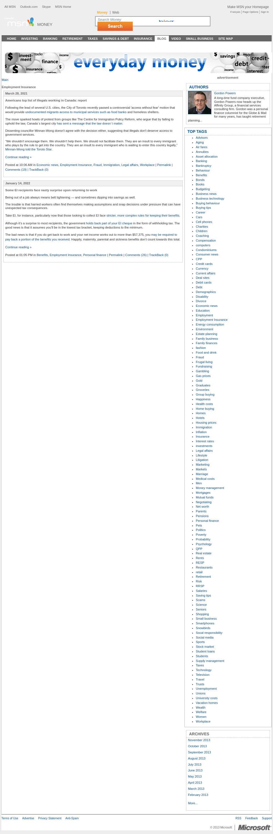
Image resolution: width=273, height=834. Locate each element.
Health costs (204, 404)
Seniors (201, 609)
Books (200, 184)
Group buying (205, 394)
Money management (210, 488)
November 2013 (199, 740)
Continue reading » (18, 157)
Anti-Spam (72, 818)
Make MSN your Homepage (248, 7)
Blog (161, 38)
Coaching (202, 235)
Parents (201, 511)
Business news (206, 193)
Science (201, 604)
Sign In (265, 12)
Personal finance (94, 255)
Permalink (164, 165)
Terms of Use (9, 818)
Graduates (203, 385)
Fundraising (204, 366)
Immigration (111, 165)
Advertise (28, 818)
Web (115, 12)
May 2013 (195, 776)
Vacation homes (207, 702)
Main (5, 79)
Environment (204, 329)
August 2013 (197, 758)
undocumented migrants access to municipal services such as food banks (75, 112)
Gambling (202, 371)
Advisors (202, 137)
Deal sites (202, 277)
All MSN (10, 6)
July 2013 (194, 764)
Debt (199, 287)
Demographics (206, 292)
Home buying (205, 408)
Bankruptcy (203, 165)
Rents (200, 558)
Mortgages (203, 492)
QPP (199, 548)
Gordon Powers (225, 93)
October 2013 (197, 746)
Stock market (205, 646)
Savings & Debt (116, 38)
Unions (201, 693)
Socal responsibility (209, 632)
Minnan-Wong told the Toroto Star (28, 149)
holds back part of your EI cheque (109, 223)
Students (202, 656)
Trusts (200, 684)
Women (201, 716)
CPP (199, 259)
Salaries (201, 590)
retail (199, 572)
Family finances (206, 343)
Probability (203, 539)
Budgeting (203, 189)
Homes (201, 413)
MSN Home (63, 6)
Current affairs (206, 273)
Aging (200, 142)
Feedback (251, 818)
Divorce (201, 301)
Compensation (206, 240)
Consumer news (207, 254)
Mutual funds (205, 497)
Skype (46, 6)
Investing (29, 38)
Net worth (202, 506)
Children (201, 231)
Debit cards (204, 282)
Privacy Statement (49, 818)
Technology (204, 670)
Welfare (201, 712)
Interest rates (205, 441)
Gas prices (203, 376)
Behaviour (203, 170)
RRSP (200, 586)
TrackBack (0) (38, 169)
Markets (201, 469)
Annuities (202, 151)
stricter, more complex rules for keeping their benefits (142, 215)
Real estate (204, 553)
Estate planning (206, 334)
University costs (206, 698)
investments (204, 446)
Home (11, 38)
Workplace (147, 165)
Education (203, 310)
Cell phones (204, 222)
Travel (200, 679)
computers (203, 245)
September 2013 (199, 752)
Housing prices (206, 422)
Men (199, 483)
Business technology (210, 198)
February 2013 (198, 794)
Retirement (72, 38)
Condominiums (206, 250)
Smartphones (205, 623)
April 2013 (195, 782)
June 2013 (195, 770)
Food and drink (206, 352)
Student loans (205, 651)
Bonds (200, 180)
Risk (199, 581)
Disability (202, 296)
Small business (206, 618)
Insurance (143, 38)
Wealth (201, 707)
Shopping (202, 614)
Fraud (98, 165)
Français (235, 12)
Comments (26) (136, 255)
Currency (202, 268)
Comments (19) (16, 169)
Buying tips (203, 207)
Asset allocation (206, 156)
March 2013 (196, 788)
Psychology (204, 544)
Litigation (202, 459)
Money (44, 24)
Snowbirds (203, 628)
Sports (200, 642)
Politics (201, 530)
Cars (199, 217)
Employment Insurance (76, 165)
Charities (202, 226)
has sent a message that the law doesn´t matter (89, 123)
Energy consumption (210, 324)
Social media (205, 637)
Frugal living (204, 362)
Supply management (210, 660)
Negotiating (204, 502)
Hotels (200, 418)
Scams (200, 600)
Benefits (42, 255)
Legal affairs (129, 165)
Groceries (202, 389)
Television (202, 674)
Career (200, 212)
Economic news (47, 165)
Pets (199, 525)
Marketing (202, 464)
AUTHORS (198, 87)
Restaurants (204, 567)
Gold (199, 380)
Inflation (201, 432)
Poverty (201, 534)
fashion (201, 347)
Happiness (203, 399)
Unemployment (206, 688)
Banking (50, 38)
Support (267, 818)
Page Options (250, 12)
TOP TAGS (197, 131)
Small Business (199, 38)
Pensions (202, 516)
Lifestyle (201, 455)
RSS (238, 818)
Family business (207, 338)
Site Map (225, 38)
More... (193, 803)
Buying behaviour (208, 203)
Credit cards (204, 263)
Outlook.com (28, 6)
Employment (204, 315)
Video (176, 38)
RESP (200, 562)
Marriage (202, 474)
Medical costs (205, 478)
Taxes (92, 38)
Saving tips (203, 595)
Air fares (201, 147)
